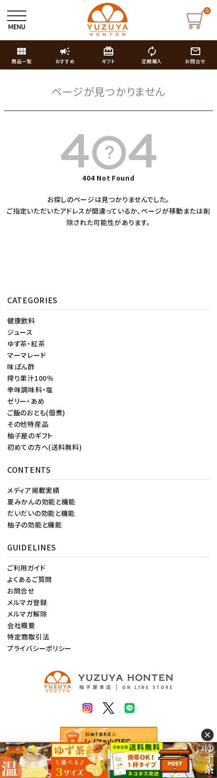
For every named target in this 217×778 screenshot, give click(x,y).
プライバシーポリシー (39, 648)
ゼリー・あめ (25, 401)
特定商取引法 (28, 636)
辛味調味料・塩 (30, 389)
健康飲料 (21, 320)
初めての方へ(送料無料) (44, 447)
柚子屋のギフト (30, 435)
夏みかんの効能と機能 (41, 501)
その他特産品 (27, 424)
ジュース (20, 332)
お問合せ (20, 590)
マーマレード (26, 355)
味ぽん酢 (21, 366)
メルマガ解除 (27, 613)
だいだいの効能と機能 (41, 513)
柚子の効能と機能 (34, 524)
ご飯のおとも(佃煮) (36, 412)
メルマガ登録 (27, 602)
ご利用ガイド (26, 567)
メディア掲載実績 (33, 490)
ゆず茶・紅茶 (26, 343)
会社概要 (21, 625)
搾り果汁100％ (30, 378)
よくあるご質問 (29, 579)
